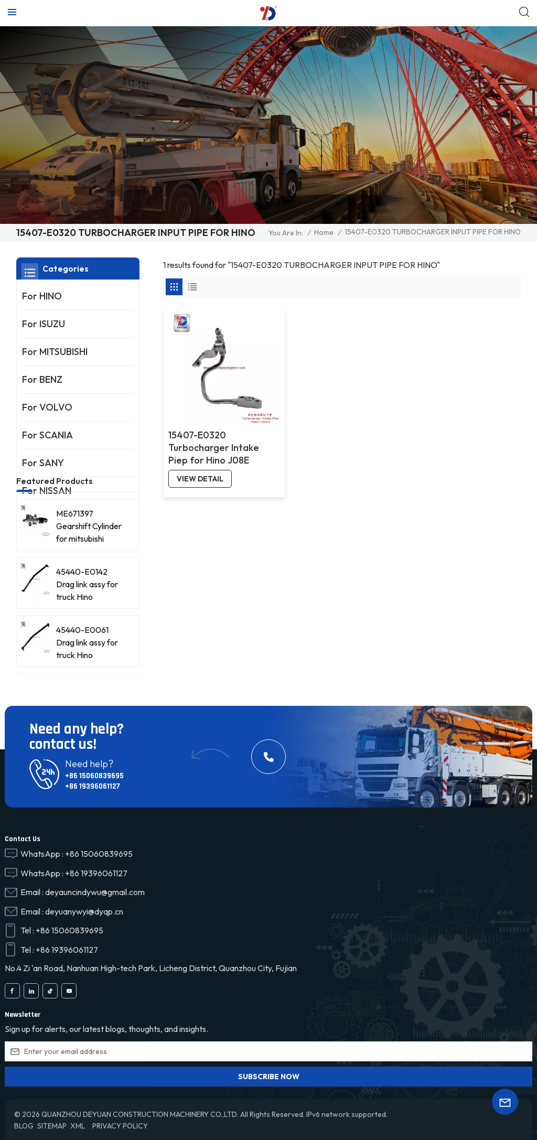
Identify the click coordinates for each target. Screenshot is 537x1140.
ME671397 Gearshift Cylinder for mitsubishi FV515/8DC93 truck (89, 580)
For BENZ (42, 379)
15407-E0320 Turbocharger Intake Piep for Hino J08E (213, 440)
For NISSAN (46, 491)
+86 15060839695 (94, 776)
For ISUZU (43, 324)
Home (324, 232)
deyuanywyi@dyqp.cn (84, 911)
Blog (24, 1125)
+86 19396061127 (92, 786)
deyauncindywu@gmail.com (95, 891)
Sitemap (52, 1125)
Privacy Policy (120, 1125)
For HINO (42, 296)
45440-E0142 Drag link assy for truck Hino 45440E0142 (87, 638)
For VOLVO (47, 407)
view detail (199, 472)
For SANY (43, 463)
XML (77, 1125)
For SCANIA (47, 435)
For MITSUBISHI (55, 352)
